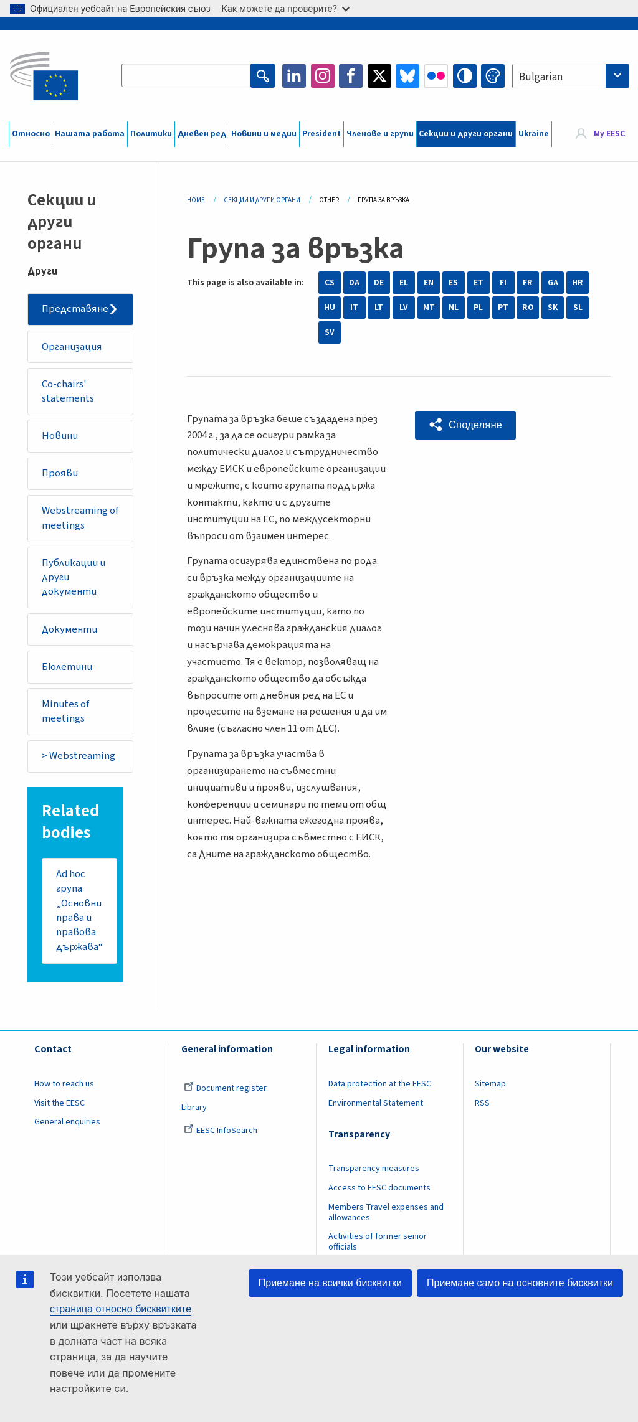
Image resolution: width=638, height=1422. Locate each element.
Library (194, 1112)
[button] (466, 425)
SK (553, 307)
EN (429, 282)
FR (528, 282)
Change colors (493, 76)
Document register (225, 1092)
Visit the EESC (59, 1107)
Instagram (323, 76)
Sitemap (490, 1088)
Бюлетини (67, 669)
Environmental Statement (375, 1107)
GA (553, 282)
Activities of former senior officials (377, 1246)
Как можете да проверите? (286, 8)
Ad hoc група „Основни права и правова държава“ (79, 914)
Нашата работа (90, 134)
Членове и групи (380, 134)
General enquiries (67, 1126)
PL (478, 307)
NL (454, 307)
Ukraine (533, 134)
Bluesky (407, 76)
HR (577, 282)
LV (403, 307)
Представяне (75, 309)
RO (528, 307)
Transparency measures (373, 1173)
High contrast (465, 76)
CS (330, 282)
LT (378, 307)
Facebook (351, 76)
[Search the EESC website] (186, 76)
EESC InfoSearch (220, 1135)
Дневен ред (202, 134)
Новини (60, 437)
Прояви (60, 474)
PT (503, 307)
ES (453, 282)
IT (354, 307)
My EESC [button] (609, 134)
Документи (70, 631)
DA (354, 282)
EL (403, 282)
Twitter (379, 76)
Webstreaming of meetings (80, 520)
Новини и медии (264, 134)
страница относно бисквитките (120, 1309)
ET (478, 282)
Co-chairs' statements (68, 392)
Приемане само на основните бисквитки (520, 1283)
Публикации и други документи (74, 579)
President (321, 134)
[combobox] (570, 76)
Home (196, 200)
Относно (31, 134)
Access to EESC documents (379, 1192)
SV (330, 332)
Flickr (436, 76)
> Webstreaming (79, 759)
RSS (482, 1107)
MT (429, 307)
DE (379, 282)
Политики (151, 134)
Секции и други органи (466, 134)
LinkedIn (294, 76)
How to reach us (64, 1088)
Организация (72, 346)
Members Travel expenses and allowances (386, 1216)
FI (503, 282)
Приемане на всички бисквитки (330, 1283)
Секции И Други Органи (262, 200)
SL (578, 307)
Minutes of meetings (66, 715)
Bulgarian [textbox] (541, 77)
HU (329, 307)
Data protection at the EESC (379, 1088)
